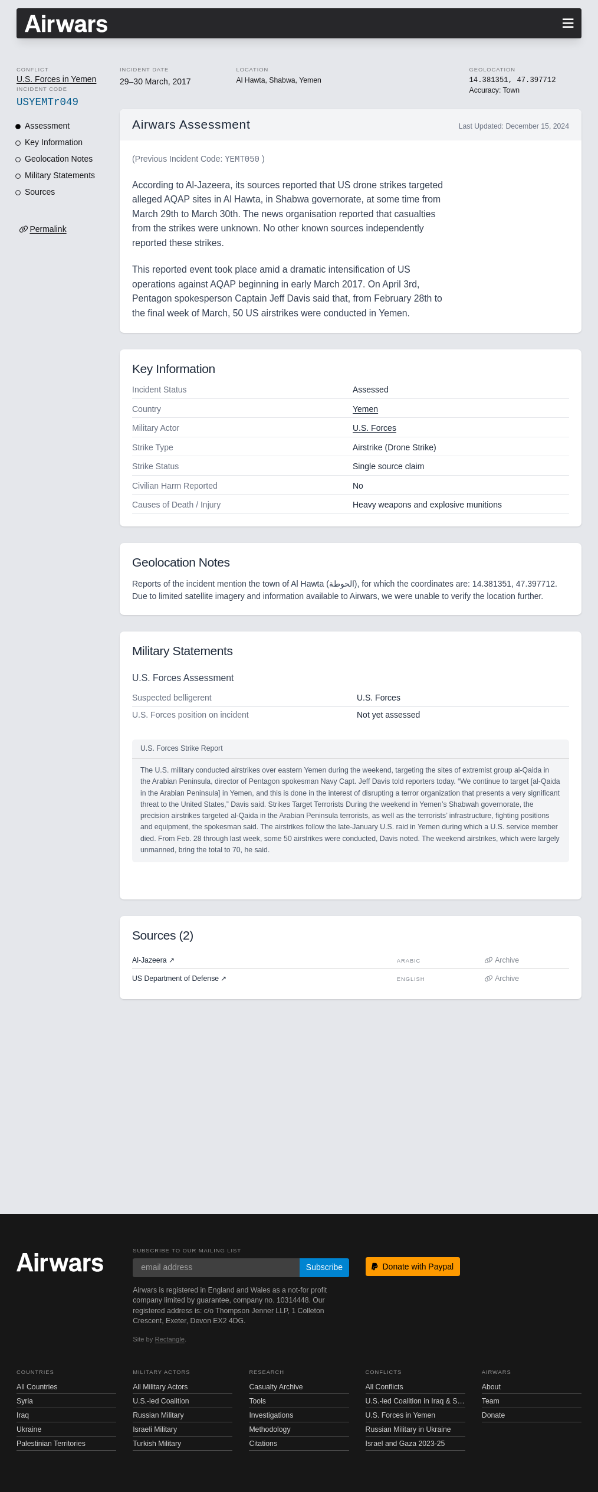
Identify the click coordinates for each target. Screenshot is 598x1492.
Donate (493, 1415)
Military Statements (60, 175)
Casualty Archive (276, 1387)
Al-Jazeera (153, 960)
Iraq (23, 1415)
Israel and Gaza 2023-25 (405, 1443)
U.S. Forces (374, 428)
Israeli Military (155, 1429)
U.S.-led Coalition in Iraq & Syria (415, 1401)
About (491, 1387)
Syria (25, 1401)
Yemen (365, 409)
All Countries (37, 1387)
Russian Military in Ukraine (408, 1429)
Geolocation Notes (59, 158)
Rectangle (170, 1339)
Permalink (47, 229)
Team (491, 1401)
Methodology (269, 1429)
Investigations (271, 1415)
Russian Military (158, 1415)
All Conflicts (384, 1387)
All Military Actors (160, 1387)
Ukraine (29, 1429)
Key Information (54, 142)
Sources (40, 192)
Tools (257, 1401)
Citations (263, 1443)
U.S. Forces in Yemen (56, 79)
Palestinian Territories (51, 1443)
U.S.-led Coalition (161, 1401)
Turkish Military (157, 1443)
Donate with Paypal (413, 1266)
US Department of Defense (179, 978)
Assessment (47, 125)
